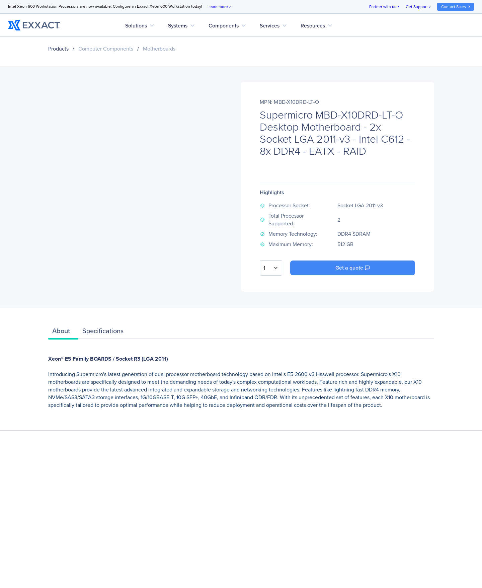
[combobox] (271, 268)
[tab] (63, 332)
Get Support (419, 7)
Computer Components (105, 49)
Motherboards (159, 49)
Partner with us (384, 7)
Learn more (220, 7)
